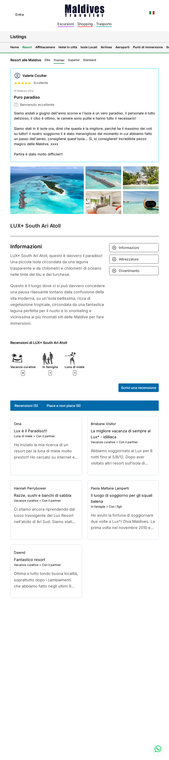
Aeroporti (122, 47)
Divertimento (129, 271)
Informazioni (129, 248)
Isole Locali (89, 47)
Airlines (106, 47)
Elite (47, 60)
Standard (89, 60)
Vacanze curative (103, 442)
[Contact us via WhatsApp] (157, 748)
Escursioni (65, 24)
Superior (74, 60)
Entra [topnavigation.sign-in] (19, 14)
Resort (27, 47)
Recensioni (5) (26, 405)
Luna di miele (23, 436)
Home (14, 47)
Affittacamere (45, 47)
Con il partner (45, 436)
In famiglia (98, 506)
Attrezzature (129, 259)
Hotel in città (67, 47)
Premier (59, 60)
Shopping (85, 24)
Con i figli (115, 506)
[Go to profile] (46, 423)
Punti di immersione (148, 47)
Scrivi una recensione (138, 388)
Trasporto (104, 24)
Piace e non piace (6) (64, 405)
